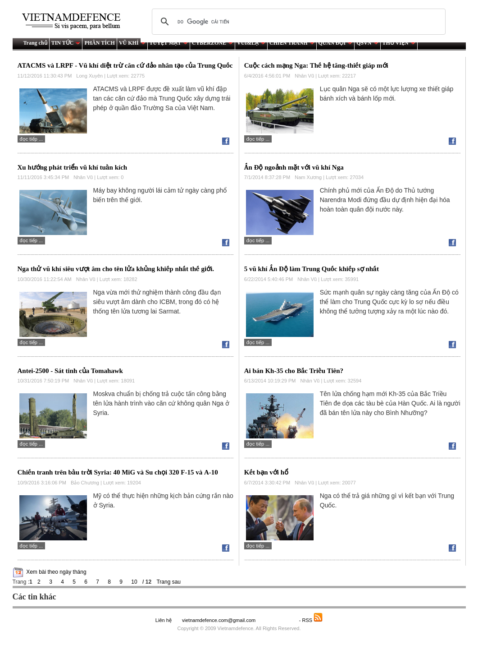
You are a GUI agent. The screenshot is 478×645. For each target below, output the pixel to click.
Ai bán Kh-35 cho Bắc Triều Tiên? (293, 370)
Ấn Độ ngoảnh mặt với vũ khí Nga (294, 167)
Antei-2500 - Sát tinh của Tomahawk (70, 370)
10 (134, 582)
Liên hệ (163, 620)
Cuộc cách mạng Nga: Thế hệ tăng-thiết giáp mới (316, 65)
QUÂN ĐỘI (336, 43)
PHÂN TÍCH (99, 43)
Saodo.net (278, 620)
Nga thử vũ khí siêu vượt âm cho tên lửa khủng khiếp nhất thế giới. (116, 268)
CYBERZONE (212, 43)
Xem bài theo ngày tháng (56, 572)
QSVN (367, 43)
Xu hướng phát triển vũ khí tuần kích (72, 167)
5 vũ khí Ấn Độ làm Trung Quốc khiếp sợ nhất (311, 268)
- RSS (311, 620)
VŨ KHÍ (132, 43)
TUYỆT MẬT (169, 43)
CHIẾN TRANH (291, 43)
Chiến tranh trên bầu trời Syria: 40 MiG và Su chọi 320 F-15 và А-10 (118, 472)
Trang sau (168, 582)
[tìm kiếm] (297, 21)
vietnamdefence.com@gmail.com (219, 620)
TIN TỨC (66, 43)
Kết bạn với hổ (266, 472)
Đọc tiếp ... (31, 139)
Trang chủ (35, 43)
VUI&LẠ (251, 43)
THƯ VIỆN (398, 43)
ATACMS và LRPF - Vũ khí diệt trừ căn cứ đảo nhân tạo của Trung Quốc (125, 65)
